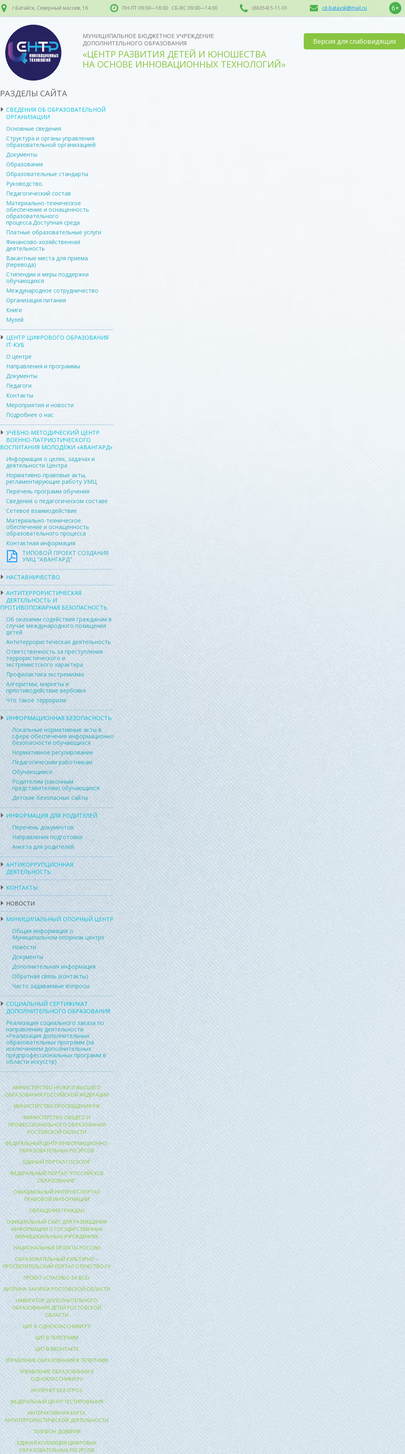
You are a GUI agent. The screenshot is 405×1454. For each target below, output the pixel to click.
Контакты (19, 395)
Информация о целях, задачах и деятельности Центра (50, 462)
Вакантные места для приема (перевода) (47, 261)
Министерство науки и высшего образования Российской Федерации (57, 1091)
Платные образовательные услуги (53, 232)
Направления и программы (43, 366)
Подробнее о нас (29, 415)
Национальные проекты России (56, 1247)
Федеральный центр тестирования (56, 1401)
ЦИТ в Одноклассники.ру (56, 1326)
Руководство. (24, 183)
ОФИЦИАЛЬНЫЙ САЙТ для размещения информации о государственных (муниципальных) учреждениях (56, 1229)
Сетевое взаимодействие (41, 510)
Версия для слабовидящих (354, 41)
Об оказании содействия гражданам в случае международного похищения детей (59, 625)
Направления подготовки (47, 837)
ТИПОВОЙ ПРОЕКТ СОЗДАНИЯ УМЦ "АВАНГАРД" (65, 556)
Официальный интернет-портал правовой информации (56, 1195)
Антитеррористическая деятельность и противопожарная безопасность (53, 600)
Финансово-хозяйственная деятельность (43, 245)
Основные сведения (33, 128)
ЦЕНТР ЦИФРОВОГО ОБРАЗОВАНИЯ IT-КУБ (57, 341)
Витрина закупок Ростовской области (57, 1289)
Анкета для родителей (43, 846)
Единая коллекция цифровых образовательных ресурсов (56, 1446)
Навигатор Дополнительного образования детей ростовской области (56, 1307)
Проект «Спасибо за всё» (56, 1277)
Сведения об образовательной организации (56, 113)
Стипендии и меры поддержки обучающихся (47, 277)
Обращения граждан (57, 1210)
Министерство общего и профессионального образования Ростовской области (57, 1124)
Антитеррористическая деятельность (58, 642)
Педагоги (19, 385)
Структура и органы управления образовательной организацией (51, 141)
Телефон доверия (57, 1431)
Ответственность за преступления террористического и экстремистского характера (54, 658)
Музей (14, 319)
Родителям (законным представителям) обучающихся (56, 785)
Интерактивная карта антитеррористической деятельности (57, 1416)
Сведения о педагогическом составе (57, 501)
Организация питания (36, 300)
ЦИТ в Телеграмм (56, 1337)
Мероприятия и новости (40, 405)
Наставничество (33, 577)
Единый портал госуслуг (56, 1162)
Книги (14, 310)
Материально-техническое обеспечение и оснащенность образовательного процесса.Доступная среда (47, 212)
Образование (24, 164)
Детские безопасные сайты (50, 797)
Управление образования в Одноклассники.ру (57, 1375)
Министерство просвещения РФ (57, 1106)
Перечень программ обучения (48, 491)
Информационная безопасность (59, 718)
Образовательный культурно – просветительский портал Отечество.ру (57, 1263)
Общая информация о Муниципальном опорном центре (58, 934)
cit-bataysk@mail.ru (344, 7)
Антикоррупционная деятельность (39, 868)
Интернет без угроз (56, 1390)
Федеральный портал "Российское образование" (57, 1177)
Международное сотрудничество (52, 290)
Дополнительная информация (54, 966)
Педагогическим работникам (52, 762)
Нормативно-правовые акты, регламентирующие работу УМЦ (51, 478)
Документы (21, 154)
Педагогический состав (38, 193)
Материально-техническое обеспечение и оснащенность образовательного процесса (47, 527)
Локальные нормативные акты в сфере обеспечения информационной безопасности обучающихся (64, 736)
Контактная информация (40, 543)
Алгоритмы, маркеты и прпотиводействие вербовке (46, 687)
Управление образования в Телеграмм (56, 1360)
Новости (20, 903)
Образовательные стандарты (47, 174)
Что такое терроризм (36, 700)
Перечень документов (43, 827)
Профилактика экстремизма (45, 674)
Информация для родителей (51, 815)
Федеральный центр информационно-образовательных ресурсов (57, 1147)
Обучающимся (32, 772)
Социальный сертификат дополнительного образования (58, 1007)
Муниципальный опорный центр (59, 919)
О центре (19, 356)
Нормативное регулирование (52, 752)
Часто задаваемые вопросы (51, 986)
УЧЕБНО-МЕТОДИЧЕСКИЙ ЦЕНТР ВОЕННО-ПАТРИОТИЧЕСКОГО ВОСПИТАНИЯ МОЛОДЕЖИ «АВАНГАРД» (56, 440)
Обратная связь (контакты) (50, 976)
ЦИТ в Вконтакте (57, 1349)
